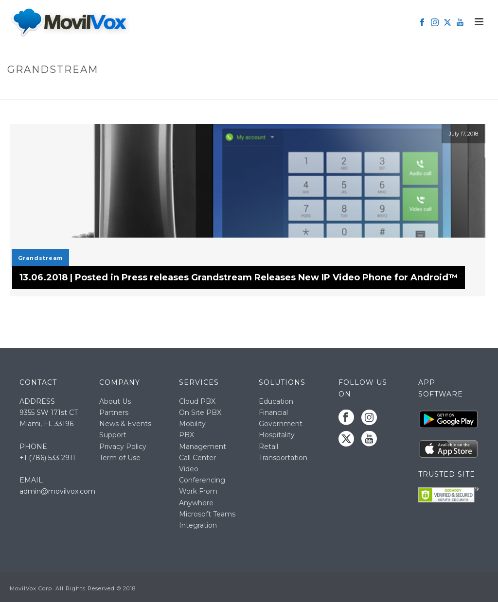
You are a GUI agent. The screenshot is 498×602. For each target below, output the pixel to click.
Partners (113, 412)
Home (418, 90)
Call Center (197, 457)
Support (112, 434)
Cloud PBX (197, 401)
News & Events (125, 423)
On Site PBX (200, 412)
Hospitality (277, 434)
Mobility (192, 423)
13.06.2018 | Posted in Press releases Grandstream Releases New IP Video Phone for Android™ (238, 277)
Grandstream (40, 258)
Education (276, 401)
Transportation (283, 457)
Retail (268, 446)
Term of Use (120, 457)
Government (280, 423)
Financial (273, 412)
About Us (115, 401)
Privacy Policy (122, 446)
